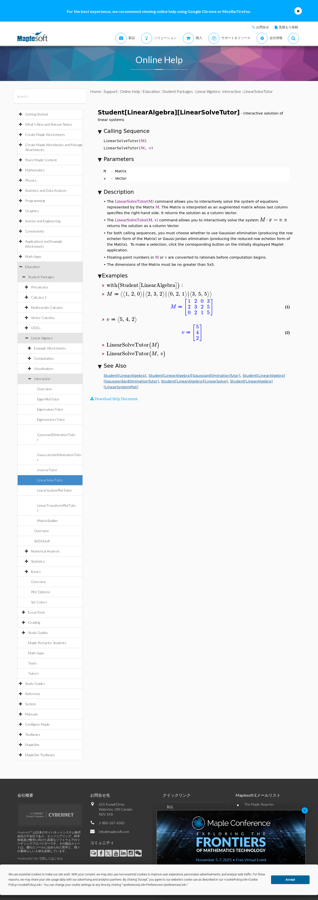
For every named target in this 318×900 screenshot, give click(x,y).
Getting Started (36, 114)
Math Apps (33, 256)
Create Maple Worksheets (45, 134)
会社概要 (25, 795)
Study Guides (38, 632)
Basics (36, 571)
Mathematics (34, 170)
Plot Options (40, 592)
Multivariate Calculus (47, 307)
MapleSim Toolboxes (40, 755)
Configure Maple (37, 724)
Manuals (31, 714)
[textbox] (271, 219)
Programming (35, 200)
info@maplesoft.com (114, 831)
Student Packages (41, 277)
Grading (34, 622)
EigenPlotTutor (48, 399)
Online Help (130, 91)
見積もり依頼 (288, 27)
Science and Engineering (42, 221)
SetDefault (42, 541)
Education (32, 267)
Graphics (32, 211)
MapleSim (32, 745)
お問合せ (262, 27)
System (30, 704)
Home (95, 91)
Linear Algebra (41, 338)
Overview (44, 389)
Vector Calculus (43, 317)
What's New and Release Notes (48, 124)
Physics (31, 180)
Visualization (43, 368)
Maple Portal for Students (47, 643)
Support (111, 91)
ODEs (35, 328)
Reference (32, 694)
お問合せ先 (100, 795)
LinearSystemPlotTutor (54, 490)
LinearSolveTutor (50, 480)
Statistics (38, 561)
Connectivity (34, 231)
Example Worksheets (50, 348)
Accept (290, 879)
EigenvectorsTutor (51, 419)
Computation (44, 358)
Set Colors (39, 602)
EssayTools (36, 612)
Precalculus (39, 287)
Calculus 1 (39, 297)
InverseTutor (47, 470)
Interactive (42, 379)
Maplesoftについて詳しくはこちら (40, 858)
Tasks (32, 663)
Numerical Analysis (45, 551)
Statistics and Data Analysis (46, 190)
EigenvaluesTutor (50, 409)
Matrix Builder (47, 520)
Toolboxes (32, 734)
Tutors (33, 673)
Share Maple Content (41, 160)
